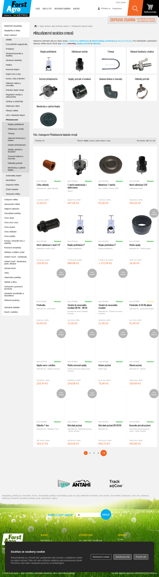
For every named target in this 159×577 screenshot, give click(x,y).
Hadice (9, 65)
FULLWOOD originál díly (16, 44)
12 (151, 141)
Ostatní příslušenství (48, 88)
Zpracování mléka (12, 204)
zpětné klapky (97, 41)
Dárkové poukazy (11, 300)
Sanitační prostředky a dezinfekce (14, 294)
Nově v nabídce (11, 312)
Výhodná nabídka (12, 307)
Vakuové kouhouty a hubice (142, 60)
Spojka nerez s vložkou (48, 357)
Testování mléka (13, 194)
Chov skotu (9, 218)
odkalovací (84, 41)
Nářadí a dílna (10, 282)
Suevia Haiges (142, 472)
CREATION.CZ (141, 573)
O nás (38, 8)
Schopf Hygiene (114, 472)
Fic (129, 472)
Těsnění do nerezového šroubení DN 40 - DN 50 (79, 297)
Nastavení (101, 556)
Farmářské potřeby (12, 213)
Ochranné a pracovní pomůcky (13, 287)
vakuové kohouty (124, 41)
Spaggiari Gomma (77, 472)
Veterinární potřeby (12, 277)
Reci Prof (16, 472)
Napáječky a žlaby (12, 30)
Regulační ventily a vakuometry (14, 95)
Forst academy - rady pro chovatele (13, 325)
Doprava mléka (12, 185)
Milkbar (100, 484)
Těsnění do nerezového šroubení (110, 297)
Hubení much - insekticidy (15, 257)
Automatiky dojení (13, 175)
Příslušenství (12, 120)
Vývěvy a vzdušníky (14, 101)
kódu (86, 141)
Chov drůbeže (10, 232)
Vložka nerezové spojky (79, 357)
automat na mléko (13, 340)
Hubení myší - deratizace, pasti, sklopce (15, 262)
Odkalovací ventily (80, 60)
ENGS (116, 484)
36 (154, 141)
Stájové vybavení (11, 209)
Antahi (81, 484)
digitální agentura (126, 573)
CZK (118, 2)
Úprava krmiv (10, 268)
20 (147, 141)
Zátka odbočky (48, 176)
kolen (64, 43)
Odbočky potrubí (142, 88)
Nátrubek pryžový (79, 417)
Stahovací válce (13, 106)
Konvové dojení (12, 69)
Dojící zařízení (10, 35)
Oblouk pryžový (141, 357)
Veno (64, 484)
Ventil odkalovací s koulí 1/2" (48, 237)
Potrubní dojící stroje (15, 90)
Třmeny (111, 60)
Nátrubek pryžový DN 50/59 (110, 417)
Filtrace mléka (12, 110)
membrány (110, 41)
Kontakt (76, 8)
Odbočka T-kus (48, 417)
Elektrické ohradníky (13, 26)
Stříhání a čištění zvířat (14, 252)
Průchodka (48, 297)
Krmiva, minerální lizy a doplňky (14, 242)
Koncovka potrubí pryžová (141, 417)
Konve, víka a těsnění (15, 78)
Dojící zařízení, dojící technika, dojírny (54, 26)
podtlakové (73, 41)
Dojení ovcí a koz (13, 74)
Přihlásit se (106, 8)
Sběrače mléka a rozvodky (13, 84)
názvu (92, 141)
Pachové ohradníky (12, 247)
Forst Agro (13, 573)
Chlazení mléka (11, 199)
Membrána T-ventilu (110, 176)
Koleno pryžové (110, 357)
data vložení (100, 141)
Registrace (117, 8)
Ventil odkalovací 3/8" (141, 176)
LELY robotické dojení (15, 115)
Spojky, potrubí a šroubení (80, 88)
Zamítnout (122, 556)
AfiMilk (9, 40)
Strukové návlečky (14, 60)
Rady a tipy (47, 8)
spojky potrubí (83, 43)
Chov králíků (9, 236)
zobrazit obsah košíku (150, 8)
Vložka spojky (141, 237)
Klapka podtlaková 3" (110, 237)
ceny (109, 141)
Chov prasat (9, 227)
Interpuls (46, 472)
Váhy (6, 273)
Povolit (141, 556)
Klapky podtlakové (48, 60)
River (95, 472)
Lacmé (44, 484)
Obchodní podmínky (62, 8)
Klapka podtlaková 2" (79, 237)
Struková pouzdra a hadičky (14, 54)
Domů (35, 26)
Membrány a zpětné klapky (48, 115)
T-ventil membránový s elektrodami (79, 176)
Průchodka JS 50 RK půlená (141, 297)
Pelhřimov (152, 573)
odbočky (96, 43)
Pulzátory (10, 49)
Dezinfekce (11, 180)
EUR (124, 2)
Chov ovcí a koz (11, 222)
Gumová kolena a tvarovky (111, 88)
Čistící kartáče (12, 189)
